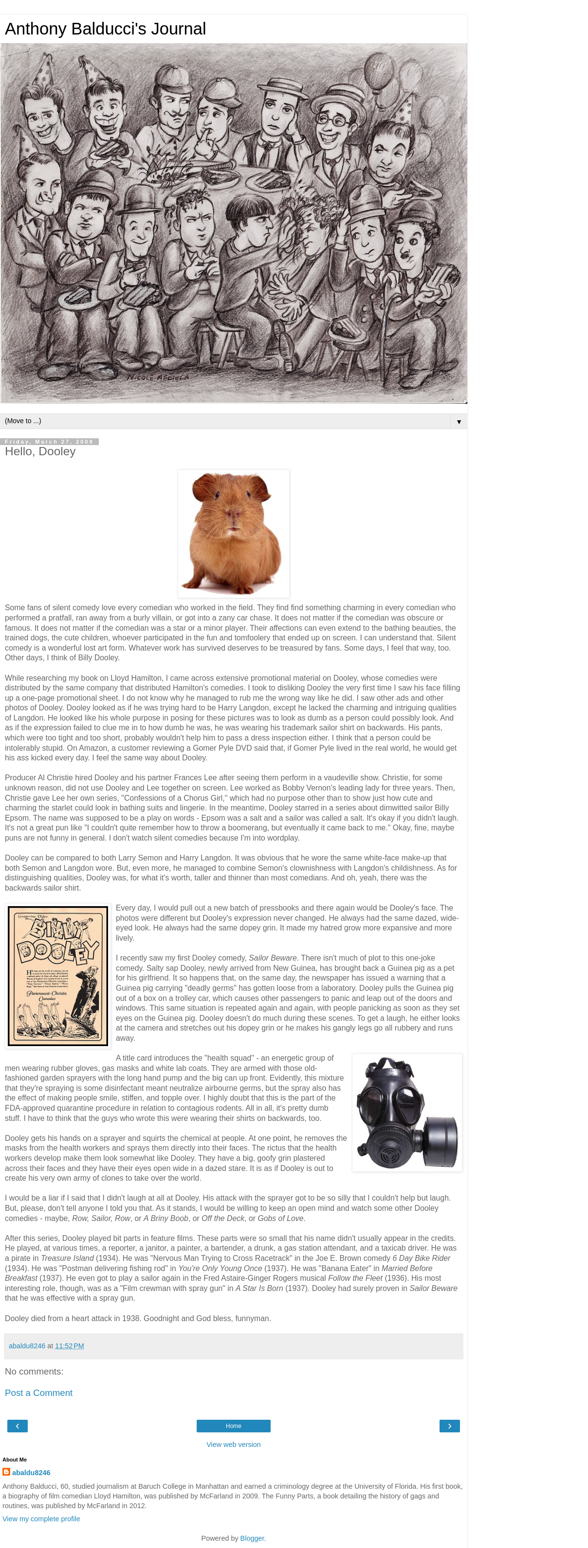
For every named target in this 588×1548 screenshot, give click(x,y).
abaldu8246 (31, 1473)
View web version (233, 1444)
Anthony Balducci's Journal (105, 28)
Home (233, 1426)
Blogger (252, 1538)
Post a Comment (39, 1393)
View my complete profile (41, 1519)
